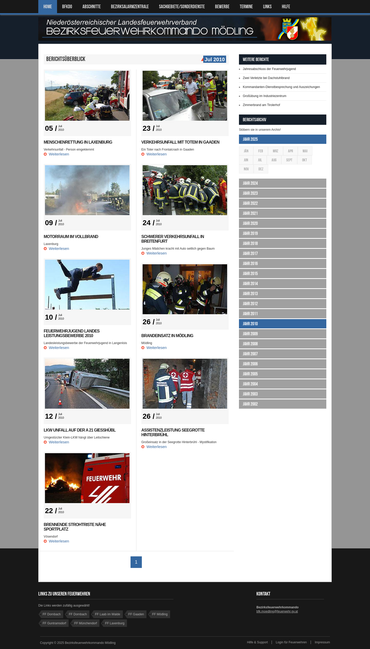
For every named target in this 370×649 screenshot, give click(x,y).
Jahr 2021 (250, 213)
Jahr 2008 (250, 343)
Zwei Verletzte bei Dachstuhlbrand (266, 78)
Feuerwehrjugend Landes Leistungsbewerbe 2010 (72, 333)
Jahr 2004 (250, 384)
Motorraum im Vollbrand (71, 236)
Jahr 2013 (250, 293)
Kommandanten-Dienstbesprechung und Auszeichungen (281, 87)
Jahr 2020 (250, 223)
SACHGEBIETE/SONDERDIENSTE (182, 6)
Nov (246, 169)
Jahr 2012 (250, 303)
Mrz (275, 151)
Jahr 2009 (250, 333)
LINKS (267, 6)
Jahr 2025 (250, 139)
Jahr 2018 (250, 243)
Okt (304, 160)
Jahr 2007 (250, 353)
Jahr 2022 (250, 203)
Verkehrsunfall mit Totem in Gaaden (180, 142)
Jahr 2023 (250, 193)
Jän (246, 151)
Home (47, 6)
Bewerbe (222, 6)
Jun (246, 160)
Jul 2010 (214, 60)
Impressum (322, 642)
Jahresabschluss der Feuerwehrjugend (269, 69)
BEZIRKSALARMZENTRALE (130, 6)
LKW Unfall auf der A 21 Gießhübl (80, 430)
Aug (274, 160)
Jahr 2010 (250, 323)
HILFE (286, 6)
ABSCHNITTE (91, 6)
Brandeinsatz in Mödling (167, 336)
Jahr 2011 (250, 313)
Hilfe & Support (257, 642)
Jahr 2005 (250, 373)
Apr (290, 151)
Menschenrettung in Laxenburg (78, 142)
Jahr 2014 (250, 283)
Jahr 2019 (250, 233)
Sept (289, 160)
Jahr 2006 (250, 363)
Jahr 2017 (250, 253)
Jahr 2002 (250, 404)
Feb (260, 151)
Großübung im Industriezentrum (264, 96)
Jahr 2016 (250, 263)
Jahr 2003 (250, 394)
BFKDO (67, 6)
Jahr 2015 (250, 273)
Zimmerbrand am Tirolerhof (261, 105)
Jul (260, 160)
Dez (260, 169)
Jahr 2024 (250, 183)
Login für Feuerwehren (291, 642)
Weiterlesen (59, 154)
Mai (305, 151)
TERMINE (246, 6)
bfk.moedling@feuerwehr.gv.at (277, 611)
